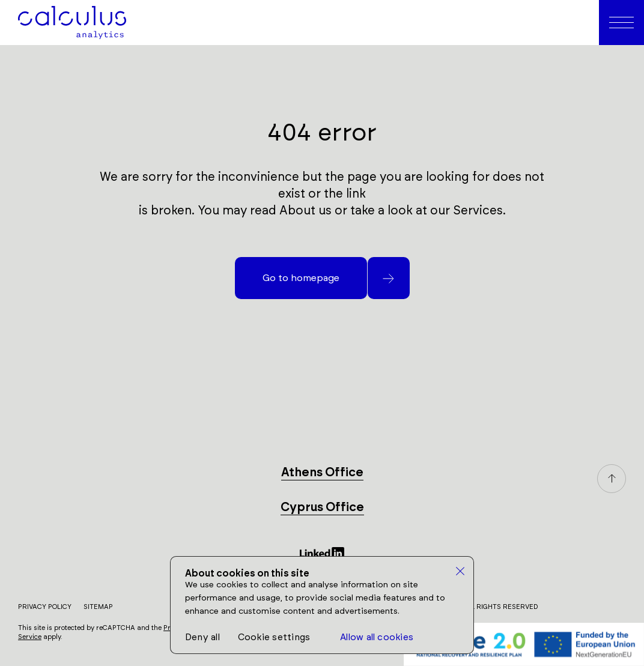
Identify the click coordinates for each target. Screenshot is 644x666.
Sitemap (98, 607)
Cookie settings (274, 637)
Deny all (202, 637)
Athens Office (322, 473)
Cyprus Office (322, 507)
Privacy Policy (44, 607)
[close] (460, 571)
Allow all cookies (376, 637)
